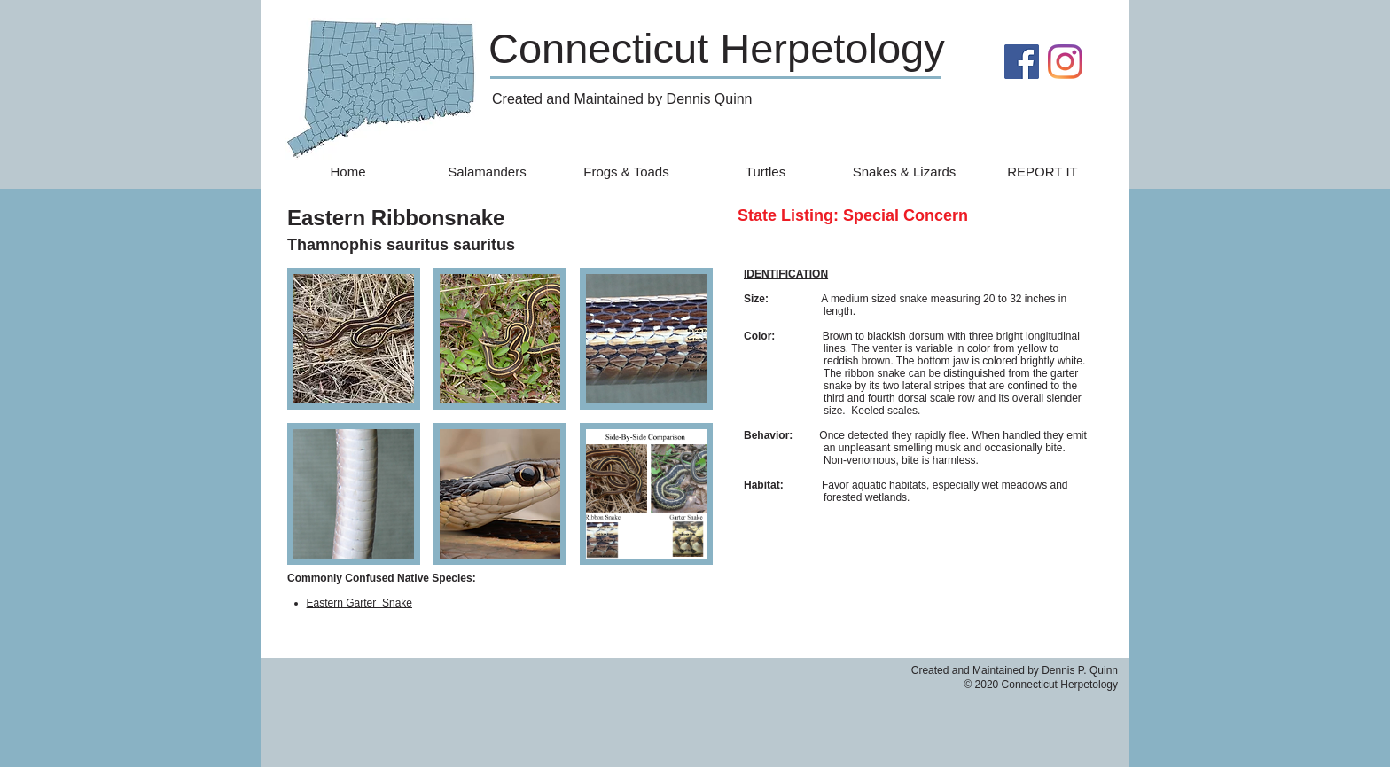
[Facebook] (1021, 61)
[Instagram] (1065, 61)
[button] (353, 339)
